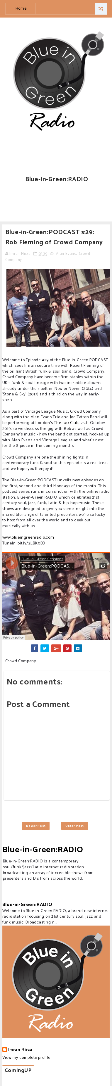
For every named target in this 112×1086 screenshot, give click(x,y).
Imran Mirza (20, 1050)
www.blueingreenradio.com (28, 537)
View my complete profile (26, 1057)
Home (21, 8)
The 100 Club (66, 423)
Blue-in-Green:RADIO (42, 850)
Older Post (74, 826)
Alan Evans (66, 254)
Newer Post (35, 826)
